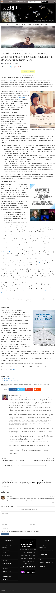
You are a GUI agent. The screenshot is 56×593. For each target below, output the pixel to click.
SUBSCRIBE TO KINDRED (28, 72)
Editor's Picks (24, 468)
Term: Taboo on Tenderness (11, 380)
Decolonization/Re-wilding (8, 468)
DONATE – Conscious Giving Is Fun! (45, 563)
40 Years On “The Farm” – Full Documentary (13, 460)
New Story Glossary (44, 554)
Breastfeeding (19, 50)
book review (10, 384)
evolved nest (41, 263)
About (12, 24)
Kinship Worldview (34, 24)
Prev (4, 486)
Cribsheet (11, 80)
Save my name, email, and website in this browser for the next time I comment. (21, 531)
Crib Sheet (35, 384)
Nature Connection (7, 571)
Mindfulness (5, 568)
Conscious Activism (7, 563)
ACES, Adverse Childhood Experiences (7, 546)
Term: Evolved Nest (9, 378)
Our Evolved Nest (21, 24)
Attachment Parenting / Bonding (6, 50)
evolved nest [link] (22, 97)
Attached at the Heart (24, 290)
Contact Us (42, 559)
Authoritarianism (6, 550)
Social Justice (5, 573)
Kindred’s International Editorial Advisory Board (46, 551)
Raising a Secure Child (36, 290)
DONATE (3, 587)
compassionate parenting (18, 384)
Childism (5, 558)
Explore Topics (44, 24)
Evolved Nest (5, 566)
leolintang (13, 370)
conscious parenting (27, 384)
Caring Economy (6, 555)
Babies (5, 384)
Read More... (28, 563)
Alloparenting (41, 468)
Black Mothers (6, 552)
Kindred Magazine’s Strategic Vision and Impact (45, 546)
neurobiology (46, 384)
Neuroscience (4, 386)
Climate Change (6, 560)
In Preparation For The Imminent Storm (44, 460)
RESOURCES (42, 557)
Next (8, 486)
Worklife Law (5, 579)
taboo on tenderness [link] (8, 252)
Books (13, 50)
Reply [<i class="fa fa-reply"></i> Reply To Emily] (53, 502)
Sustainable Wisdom (7, 576)
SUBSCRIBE (42, 566)
